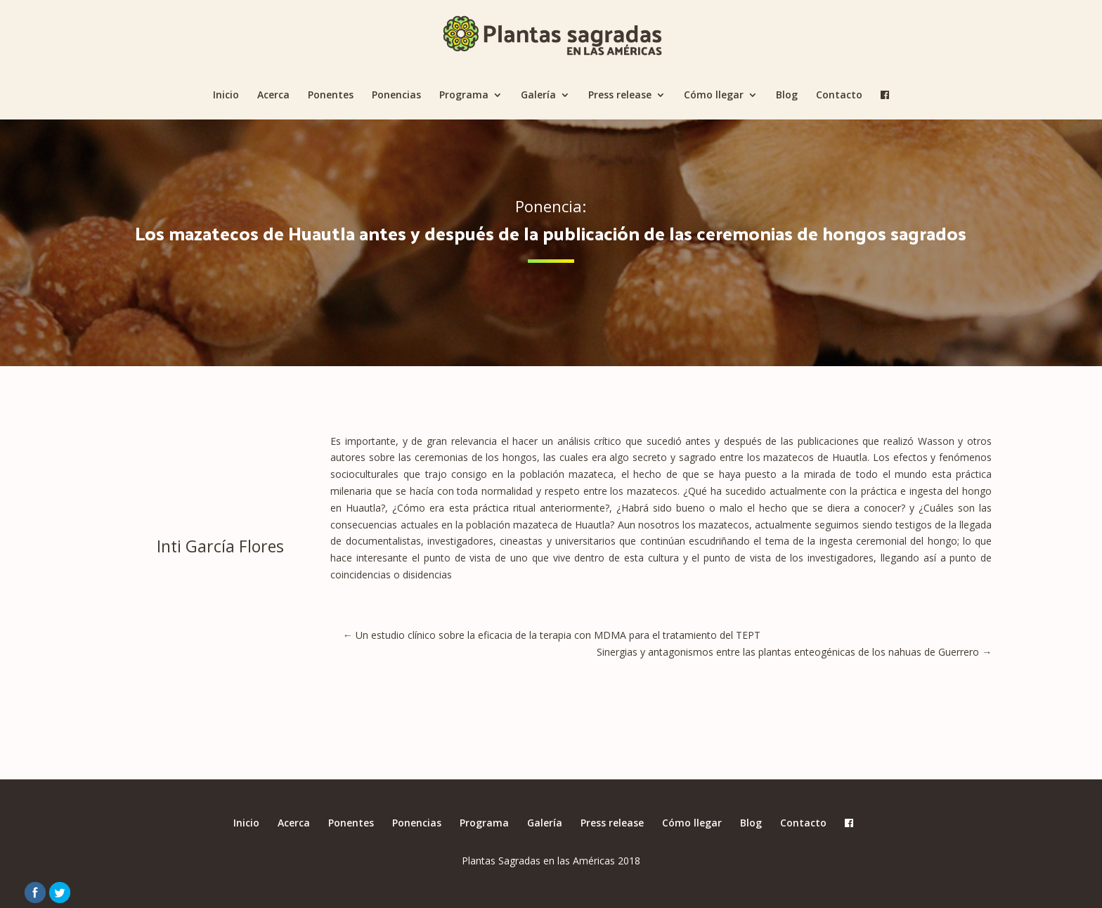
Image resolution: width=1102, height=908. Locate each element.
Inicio (226, 95)
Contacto (839, 95)
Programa (463, 95)
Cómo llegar (714, 95)
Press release (620, 95)
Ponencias (396, 95)
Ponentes (331, 95)
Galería (538, 95)
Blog (787, 95)
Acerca (273, 95)
